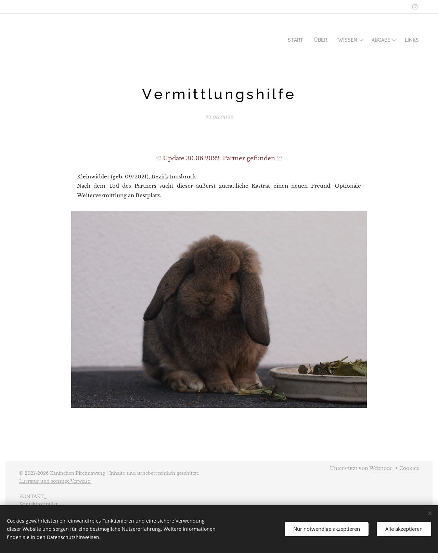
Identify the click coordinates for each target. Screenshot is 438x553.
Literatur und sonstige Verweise (55, 481)
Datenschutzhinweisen (73, 537)
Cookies (409, 468)
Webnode (380, 468)
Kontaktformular (38, 504)
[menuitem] (303, 40)
